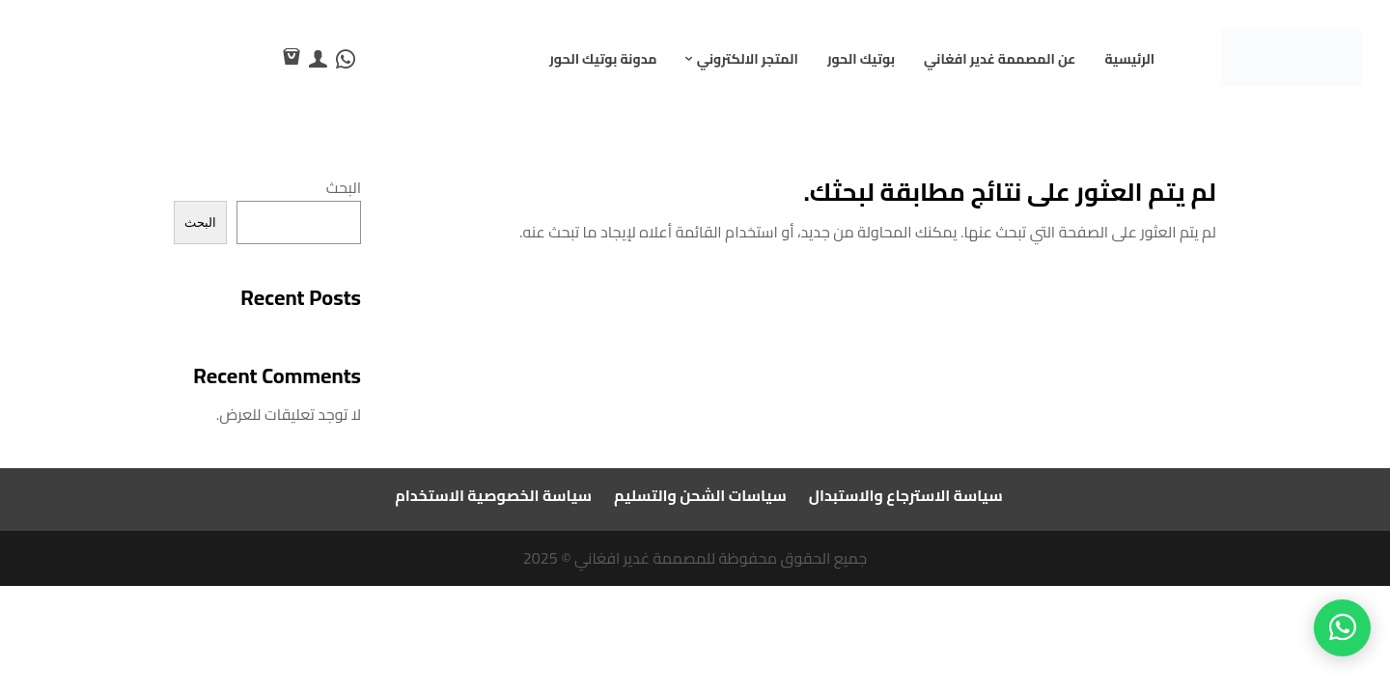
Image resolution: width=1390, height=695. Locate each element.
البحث (343, 187)
